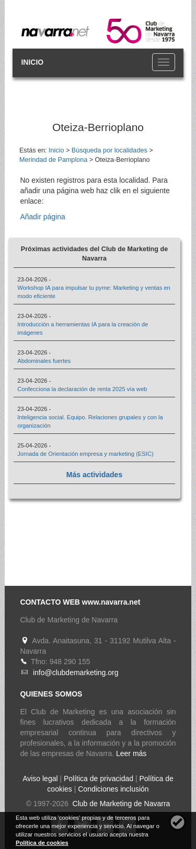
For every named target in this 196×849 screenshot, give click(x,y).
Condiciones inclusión (113, 789)
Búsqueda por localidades (109, 150)
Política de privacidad (98, 778)
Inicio (56, 150)
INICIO (32, 62)
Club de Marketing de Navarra (120, 803)
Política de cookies (42, 843)
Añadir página (42, 217)
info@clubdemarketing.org (76, 672)
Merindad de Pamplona (53, 159)
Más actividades (94, 474)
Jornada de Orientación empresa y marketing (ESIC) (85, 454)
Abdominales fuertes (44, 361)
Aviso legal (39, 778)
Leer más (131, 753)
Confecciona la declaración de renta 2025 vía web (82, 389)
